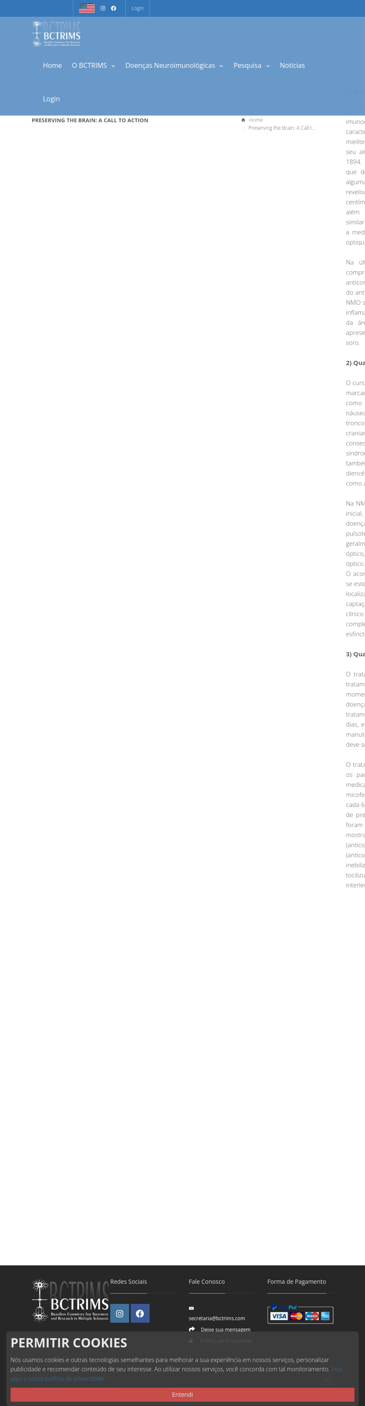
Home (52, 65)
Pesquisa (251, 65)
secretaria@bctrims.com (217, 1318)
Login (138, 8)
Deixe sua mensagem (226, 1329)
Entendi (182, 1394)
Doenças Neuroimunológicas (174, 65)
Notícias (292, 65)
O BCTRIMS (94, 65)
